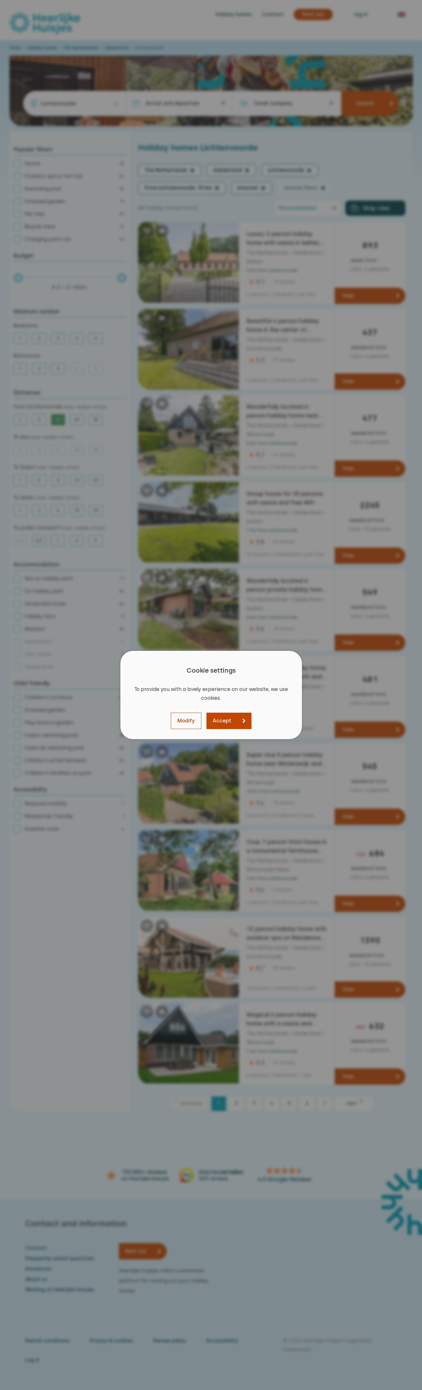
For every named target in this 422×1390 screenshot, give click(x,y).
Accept (222, 721)
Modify (186, 721)
